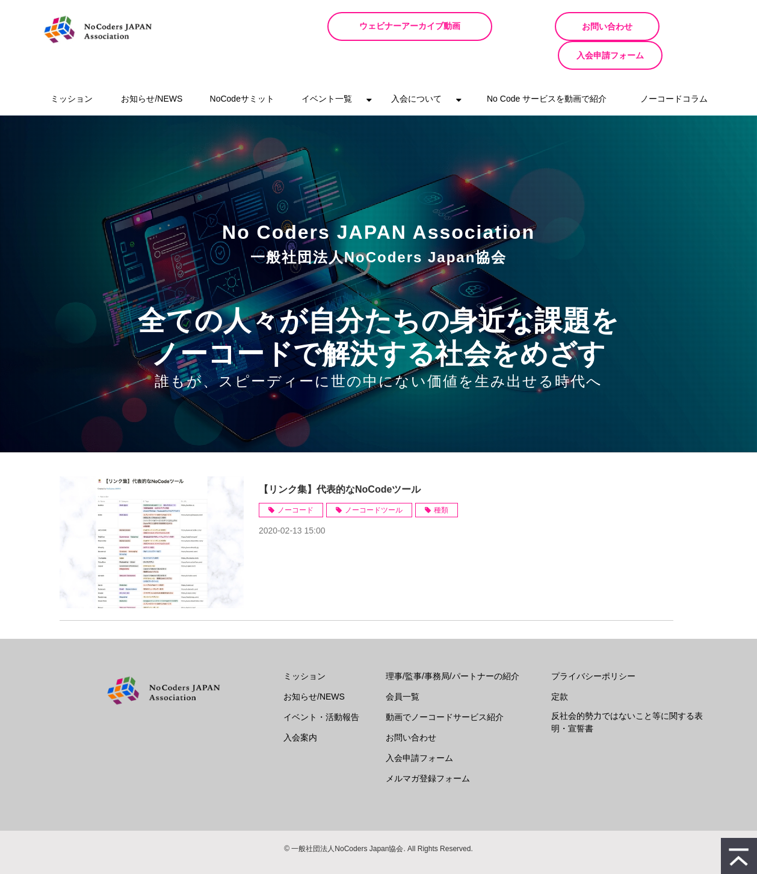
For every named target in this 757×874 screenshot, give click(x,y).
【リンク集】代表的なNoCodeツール (340, 460)
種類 (441, 481)
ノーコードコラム (674, 70)
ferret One (398, 856)
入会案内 (300, 708)
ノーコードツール (374, 481)
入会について (416, 70)
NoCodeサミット (242, 70)
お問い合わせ (552, 26)
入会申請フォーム (667, 26)
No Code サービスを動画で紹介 (547, 70)
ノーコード (295, 481)
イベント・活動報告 (321, 688)
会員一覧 (402, 667)
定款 (559, 667)
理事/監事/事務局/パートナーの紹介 (452, 647)
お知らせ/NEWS (151, 70)
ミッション (72, 70)
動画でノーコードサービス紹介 (445, 688)
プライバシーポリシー (593, 647)
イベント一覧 (326, 70)
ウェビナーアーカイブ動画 (426, 26)
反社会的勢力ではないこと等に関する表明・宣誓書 (627, 693)
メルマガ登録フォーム (428, 749)
